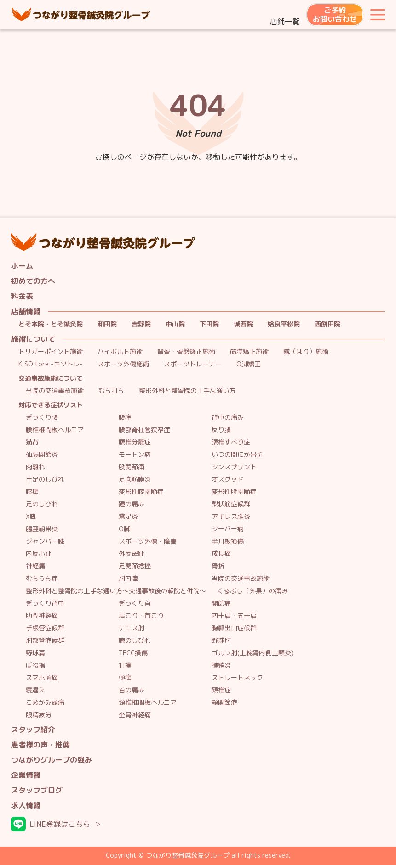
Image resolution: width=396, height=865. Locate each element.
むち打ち (111, 391)
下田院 (209, 324)
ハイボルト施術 (120, 351)
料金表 (22, 296)
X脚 (31, 516)
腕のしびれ (135, 640)
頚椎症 (221, 690)
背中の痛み (228, 417)
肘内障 (128, 578)
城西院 (243, 324)
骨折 (218, 566)
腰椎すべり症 (231, 442)
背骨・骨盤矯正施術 (186, 351)
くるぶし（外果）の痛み (252, 591)
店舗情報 (25, 311)
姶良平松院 (284, 324)
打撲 (125, 665)
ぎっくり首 (135, 603)
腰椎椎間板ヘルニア (55, 430)
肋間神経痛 (42, 615)
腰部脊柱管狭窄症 (144, 430)
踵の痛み (131, 504)
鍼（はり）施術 (305, 351)
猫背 (32, 442)
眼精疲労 (39, 715)
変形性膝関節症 (141, 492)
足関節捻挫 (135, 566)
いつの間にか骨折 (237, 454)
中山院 (175, 324)
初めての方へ (33, 281)
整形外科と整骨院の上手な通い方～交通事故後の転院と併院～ (116, 591)
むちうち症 (42, 578)
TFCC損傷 (133, 653)
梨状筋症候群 (231, 504)
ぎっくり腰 (42, 417)
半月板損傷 (228, 541)
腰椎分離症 (135, 442)
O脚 (124, 529)
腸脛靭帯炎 (42, 529)
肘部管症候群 (45, 640)
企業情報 (25, 775)
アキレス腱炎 (231, 516)
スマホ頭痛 (42, 677)
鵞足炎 (128, 516)
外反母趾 (131, 553)
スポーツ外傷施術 (123, 364)
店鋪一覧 (284, 22)
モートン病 (135, 454)
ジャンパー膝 (45, 541)
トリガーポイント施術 (50, 351)
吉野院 (141, 324)
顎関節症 (224, 702)
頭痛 (125, 677)
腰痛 (125, 417)
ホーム (22, 266)
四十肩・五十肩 (234, 615)
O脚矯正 (248, 364)
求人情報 (25, 805)
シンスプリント (234, 467)
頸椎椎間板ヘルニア (148, 702)
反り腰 (221, 430)
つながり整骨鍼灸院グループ (81, 14)
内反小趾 (39, 553)
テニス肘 (131, 628)
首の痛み (131, 690)
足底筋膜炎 (135, 479)
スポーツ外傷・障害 (148, 541)
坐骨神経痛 (135, 715)
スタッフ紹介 (33, 730)
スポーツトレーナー (193, 364)
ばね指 (35, 665)
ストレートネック (237, 677)
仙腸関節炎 (42, 454)
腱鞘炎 (221, 665)
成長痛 (221, 553)
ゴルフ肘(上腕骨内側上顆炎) (252, 653)
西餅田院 (327, 324)
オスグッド (228, 479)
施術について (33, 339)
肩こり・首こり (141, 615)
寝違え (35, 690)
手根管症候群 (45, 628)
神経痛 (35, 566)
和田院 (107, 324)
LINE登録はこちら (59, 824)
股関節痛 (131, 467)
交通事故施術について (50, 378)
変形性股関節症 (234, 492)
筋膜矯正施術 (249, 351)
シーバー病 (228, 529)
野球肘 (221, 640)
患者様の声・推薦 (40, 745)
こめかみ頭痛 (45, 702)
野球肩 (35, 653)
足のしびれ (42, 504)
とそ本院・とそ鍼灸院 (50, 324)
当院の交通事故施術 (55, 391)
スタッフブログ (37, 790)
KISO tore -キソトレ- (50, 364)
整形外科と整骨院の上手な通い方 (187, 391)
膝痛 (32, 492)
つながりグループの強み (51, 760)
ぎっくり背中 (45, 603)
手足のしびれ (45, 479)
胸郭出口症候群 (234, 628)
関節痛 (221, 603)
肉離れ (35, 467)
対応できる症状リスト (50, 405)
